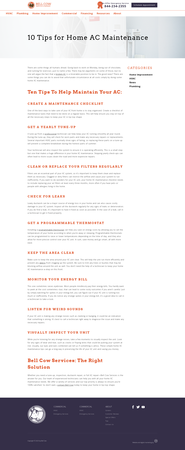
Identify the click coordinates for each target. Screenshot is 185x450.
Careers (108, 410)
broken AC (61, 74)
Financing (87, 13)
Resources (103, 13)
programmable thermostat (51, 230)
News (132, 82)
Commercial (69, 13)
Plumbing (23, 13)
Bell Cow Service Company (39, 5)
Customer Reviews (112, 414)
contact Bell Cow (65, 385)
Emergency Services (61, 414)
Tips (106, 421)
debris (42, 263)
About (117, 13)
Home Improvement (45, 13)
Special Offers (110, 417)
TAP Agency (156, 441)
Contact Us (109, 424)
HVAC (9, 13)
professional (51, 134)
